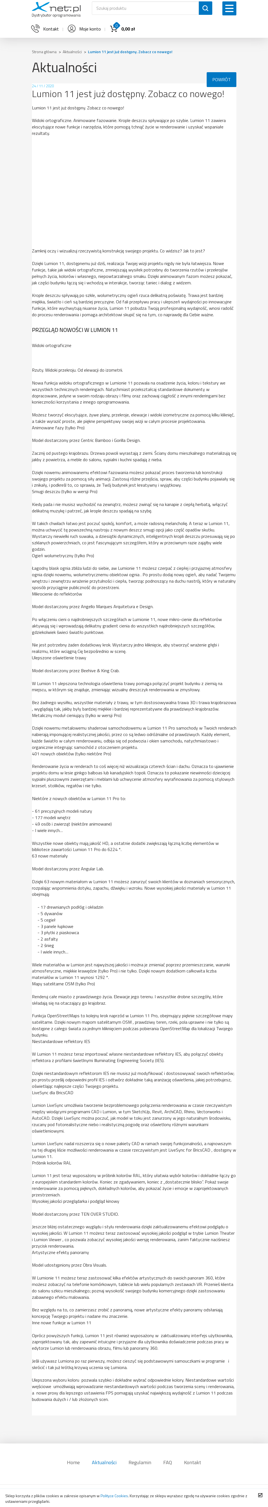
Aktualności (104, 1462)
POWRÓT (221, 79)
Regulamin (140, 1462)
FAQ (167, 1462)
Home (73, 1462)
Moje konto (84, 28)
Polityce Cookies (114, 1496)
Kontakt (192, 1462)
